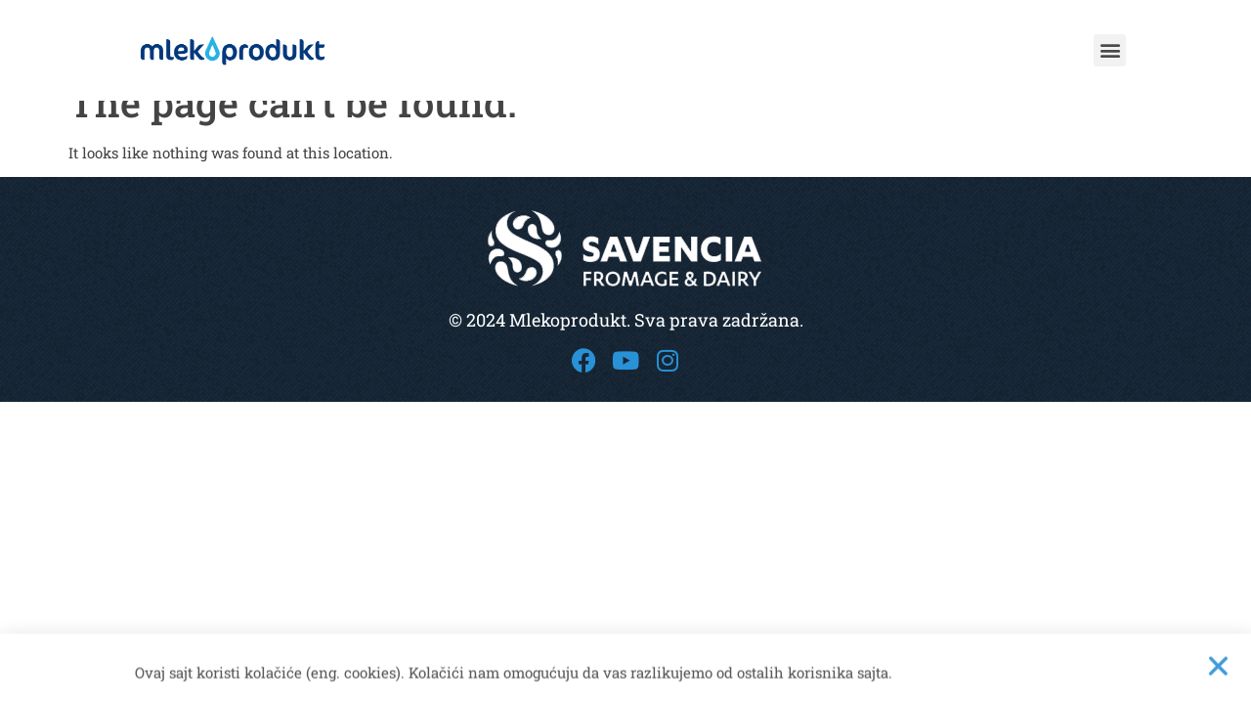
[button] (1110, 50)
